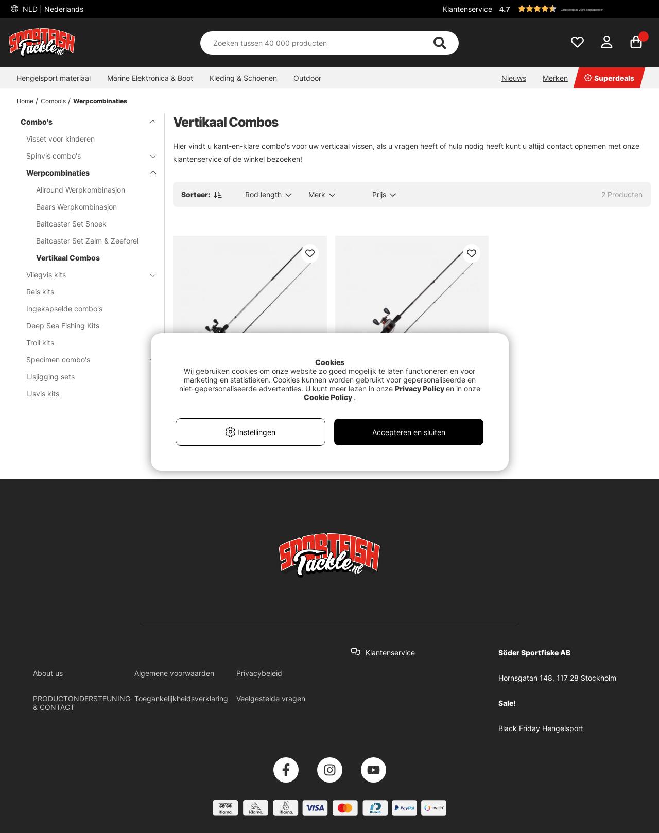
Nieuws (513, 78)
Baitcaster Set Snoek (71, 223)
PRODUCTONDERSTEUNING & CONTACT (81, 702)
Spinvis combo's (85, 155)
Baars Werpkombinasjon (76, 206)
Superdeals (609, 78)
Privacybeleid (259, 673)
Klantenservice (467, 9)
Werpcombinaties (100, 101)
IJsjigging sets (50, 376)
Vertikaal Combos (68, 257)
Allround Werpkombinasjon (80, 189)
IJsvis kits (42, 393)
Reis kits (40, 291)
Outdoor (307, 78)
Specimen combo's (85, 359)
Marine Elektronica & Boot (150, 78)
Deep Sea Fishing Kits (62, 325)
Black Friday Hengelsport (540, 728)
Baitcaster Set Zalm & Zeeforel (87, 240)
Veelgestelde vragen (270, 698)
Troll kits (40, 342)
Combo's (53, 101)
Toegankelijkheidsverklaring (181, 698)
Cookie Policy (328, 397)
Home (24, 101)
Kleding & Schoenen (243, 78)
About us (48, 673)
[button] (573, 9)
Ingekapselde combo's (64, 308)
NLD (52, 9)
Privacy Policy (419, 388)
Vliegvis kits (85, 274)
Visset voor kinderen (60, 138)
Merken (555, 78)
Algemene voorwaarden (174, 673)
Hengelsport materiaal (53, 78)
